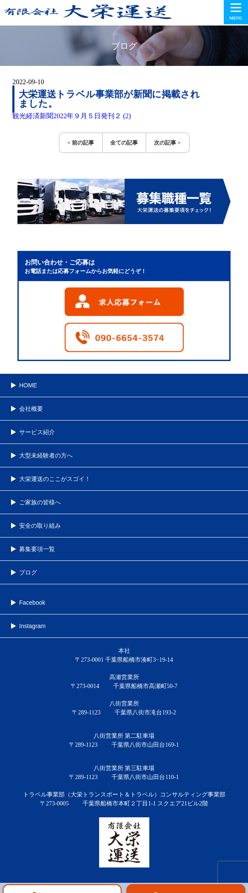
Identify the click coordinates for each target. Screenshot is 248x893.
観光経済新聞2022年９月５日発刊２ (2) (71, 115)
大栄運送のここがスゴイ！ (55, 478)
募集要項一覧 (37, 549)
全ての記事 (124, 142)
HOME (28, 385)
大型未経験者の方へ (46, 455)
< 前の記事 (80, 142)
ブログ (28, 572)
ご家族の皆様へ (40, 502)
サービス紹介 (37, 432)
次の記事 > (167, 142)
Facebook (32, 602)
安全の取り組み (40, 525)
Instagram (32, 626)
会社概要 (31, 408)
